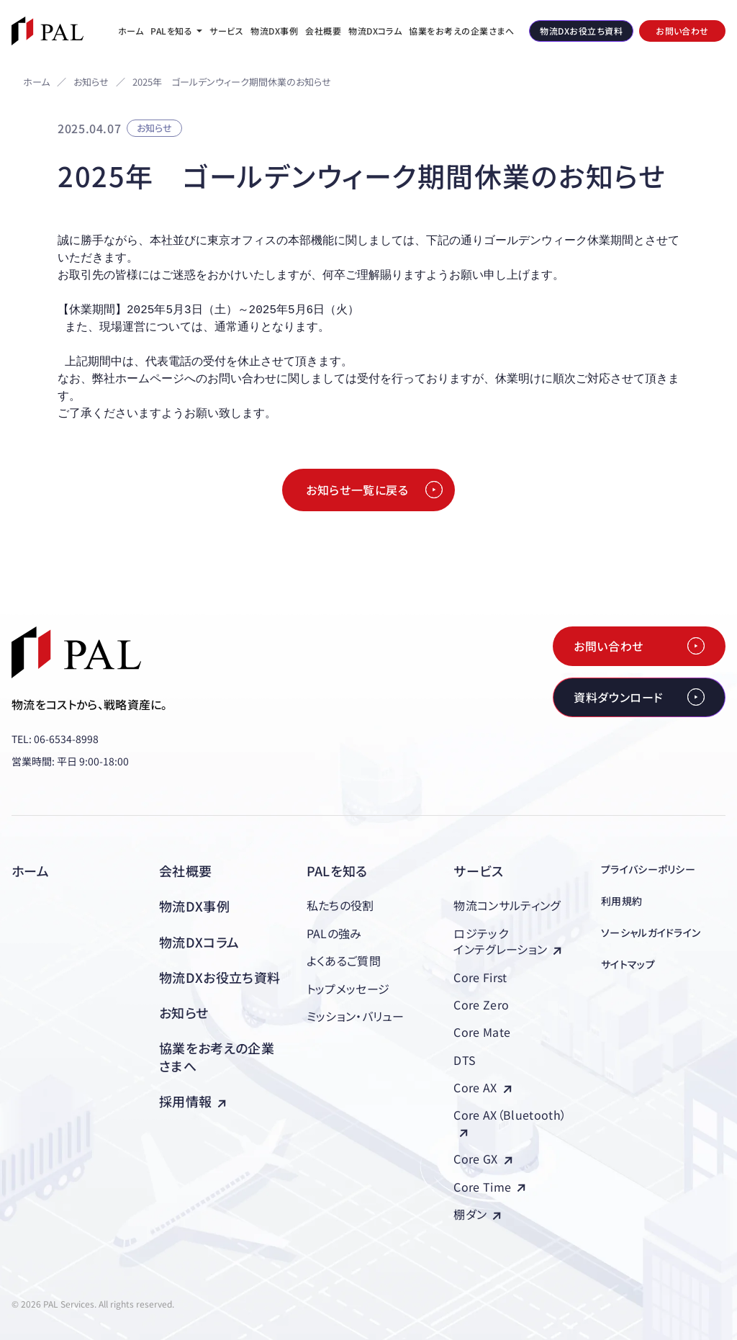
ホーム (36, 82)
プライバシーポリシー (648, 869)
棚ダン (477, 1214)
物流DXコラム (199, 941)
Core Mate (481, 1031)
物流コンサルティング (506, 905)
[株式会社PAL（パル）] (47, 31)
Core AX (482, 1087)
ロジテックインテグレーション (507, 941)
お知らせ (91, 82)
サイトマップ (628, 964)
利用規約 (621, 901)
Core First (480, 977)
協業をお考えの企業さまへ (216, 1056)
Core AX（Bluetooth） (509, 1121)
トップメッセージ (348, 988)
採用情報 (192, 1101)
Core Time (489, 1186)
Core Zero (481, 1004)
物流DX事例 (194, 905)
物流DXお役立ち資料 (220, 977)
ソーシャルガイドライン (650, 932)
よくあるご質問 (344, 960)
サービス (478, 870)
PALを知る (337, 870)
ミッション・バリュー (355, 1016)
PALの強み (334, 933)
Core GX (482, 1158)
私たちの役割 (340, 905)
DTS (464, 1060)
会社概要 (185, 870)
